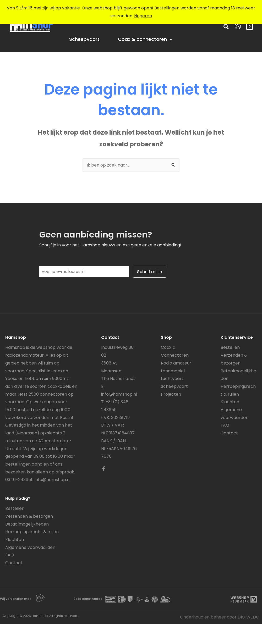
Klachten (14, 540)
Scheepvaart (174, 386)
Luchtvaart (172, 378)
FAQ (9, 555)
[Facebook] (103, 468)
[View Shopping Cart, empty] (249, 26)
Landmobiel (173, 371)
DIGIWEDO (248, 617)
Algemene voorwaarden (30, 547)
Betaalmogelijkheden (27, 524)
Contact (14, 563)
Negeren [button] (143, 16)
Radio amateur (176, 363)
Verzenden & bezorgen (29, 516)
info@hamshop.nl (52, 480)
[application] (169, 39)
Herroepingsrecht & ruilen (32, 532)
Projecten (171, 394)
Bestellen (14, 508)
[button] (226, 27)
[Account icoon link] (237, 26)
